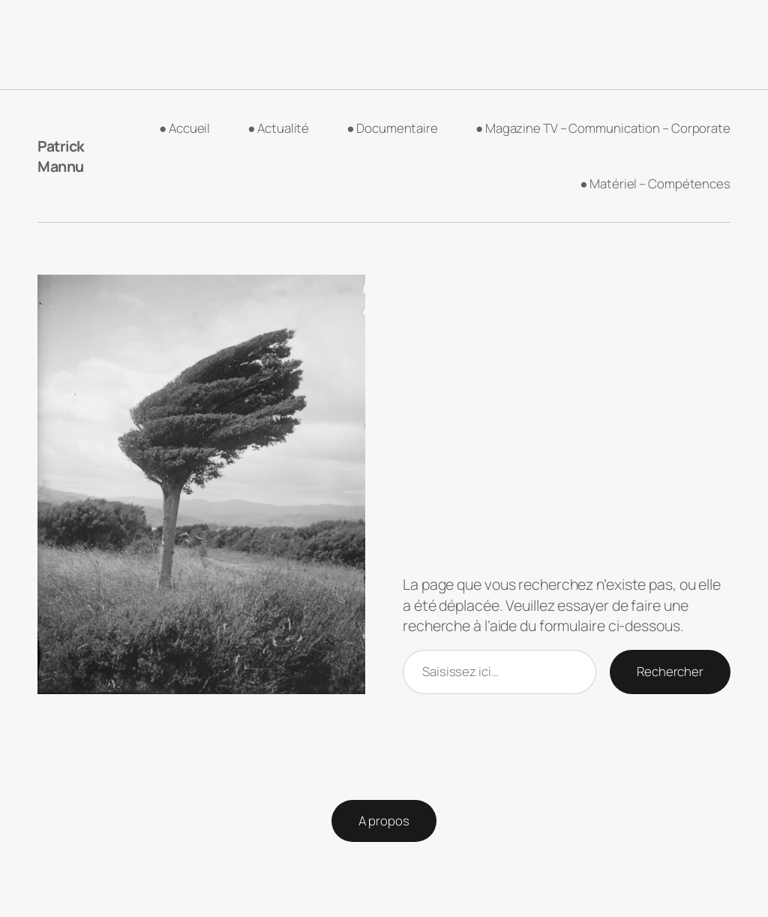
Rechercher (670, 671)
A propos (383, 820)
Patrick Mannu (61, 156)
